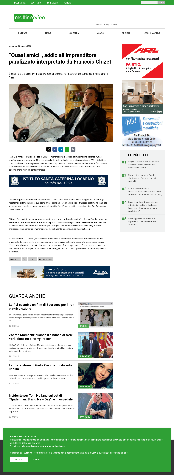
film (24, 259)
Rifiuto (37, 460)
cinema (32, 259)
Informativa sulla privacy (52, 446)
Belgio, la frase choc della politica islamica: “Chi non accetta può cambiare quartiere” (143, 164)
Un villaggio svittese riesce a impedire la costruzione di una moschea (142, 221)
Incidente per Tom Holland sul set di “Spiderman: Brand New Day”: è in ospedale (41, 397)
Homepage (22, 33)
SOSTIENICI (36, 3)
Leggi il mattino (152, 33)
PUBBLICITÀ (19, 3)
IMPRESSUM (52, 3)
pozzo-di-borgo (45, 259)
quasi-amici (14, 259)
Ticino (48, 33)
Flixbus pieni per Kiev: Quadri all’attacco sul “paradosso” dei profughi (142, 178)
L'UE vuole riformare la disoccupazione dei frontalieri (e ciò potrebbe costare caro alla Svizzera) (145, 191)
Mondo (100, 33)
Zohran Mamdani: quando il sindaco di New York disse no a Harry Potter (40, 337)
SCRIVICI (67, 3)
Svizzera (74, 33)
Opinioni (126, 33)
